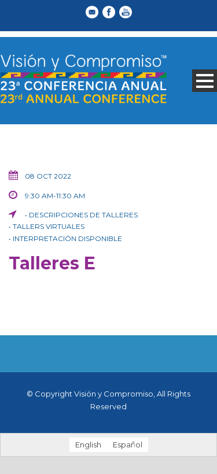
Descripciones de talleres (83, 214)
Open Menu (204, 80)
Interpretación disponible (67, 238)
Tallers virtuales (48, 226)
